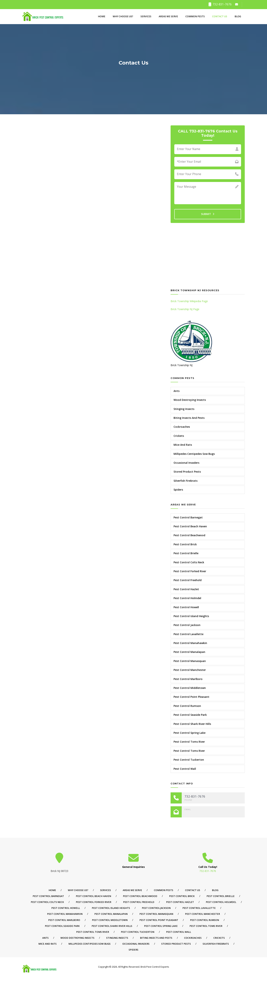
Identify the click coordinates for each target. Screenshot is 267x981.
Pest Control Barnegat (188, 517)
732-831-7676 (220, 4)
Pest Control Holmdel (187, 598)
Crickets (179, 436)
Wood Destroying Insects (190, 400)
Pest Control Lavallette (188, 634)
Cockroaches (182, 426)
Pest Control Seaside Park (190, 715)
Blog (238, 16)
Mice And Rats (183, 444)
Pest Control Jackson (187, 625)
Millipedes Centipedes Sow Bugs (194, 454)
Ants (176, 391)
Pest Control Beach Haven (190, 526)
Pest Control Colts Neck (189, 562)
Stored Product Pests (187, 471)
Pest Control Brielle (186, 553)
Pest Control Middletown (190, 688)
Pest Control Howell (186, 607)
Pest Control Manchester (190, 670)
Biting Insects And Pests (189, 418)
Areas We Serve (168, 16)
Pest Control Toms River (189, 741)
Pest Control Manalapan (189, 652)
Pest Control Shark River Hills (192, 724)
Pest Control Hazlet (186, 589)
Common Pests (195, 16)
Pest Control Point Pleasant (191, 697)
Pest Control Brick (185, 544)
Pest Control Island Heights (191, 616)
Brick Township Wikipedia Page (189, 301)
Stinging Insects (184, 409)
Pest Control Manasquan (190, 661)
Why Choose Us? (123, 16)
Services (146, 16)
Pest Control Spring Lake (189, 732)
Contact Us (219, 16)
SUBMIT (207, 214)
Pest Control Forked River (190, 571)
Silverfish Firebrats (185, 480)
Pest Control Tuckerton (189, 759)
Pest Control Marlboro (188, 679)
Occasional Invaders (186, 462)
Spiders (178, 489)
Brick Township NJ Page (185, 309)
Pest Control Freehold (188, 580)
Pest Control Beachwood (189, 535)
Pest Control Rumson (187, 706)
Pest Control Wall (185, 768)
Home (101, 16)
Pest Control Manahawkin (190, 643)
